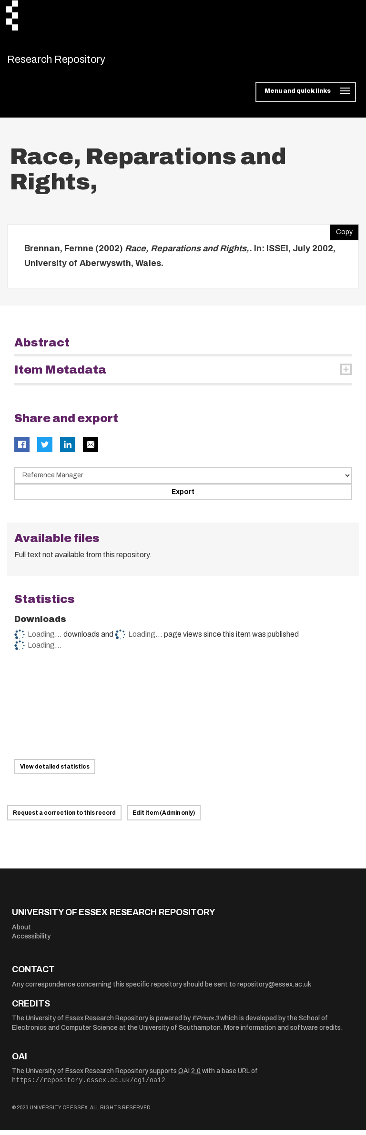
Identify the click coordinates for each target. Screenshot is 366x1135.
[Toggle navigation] (305, 97)
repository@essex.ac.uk (274, 989)
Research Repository (74, 61)
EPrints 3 (205, 1023)
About (21, 932)
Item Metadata (60, 374)
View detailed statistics (55, 772)
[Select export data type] (183, 481)
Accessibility (31, 941)
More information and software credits (282, 1032)
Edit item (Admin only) (163, 818)
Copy (341, 234)
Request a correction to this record (64, 818)
